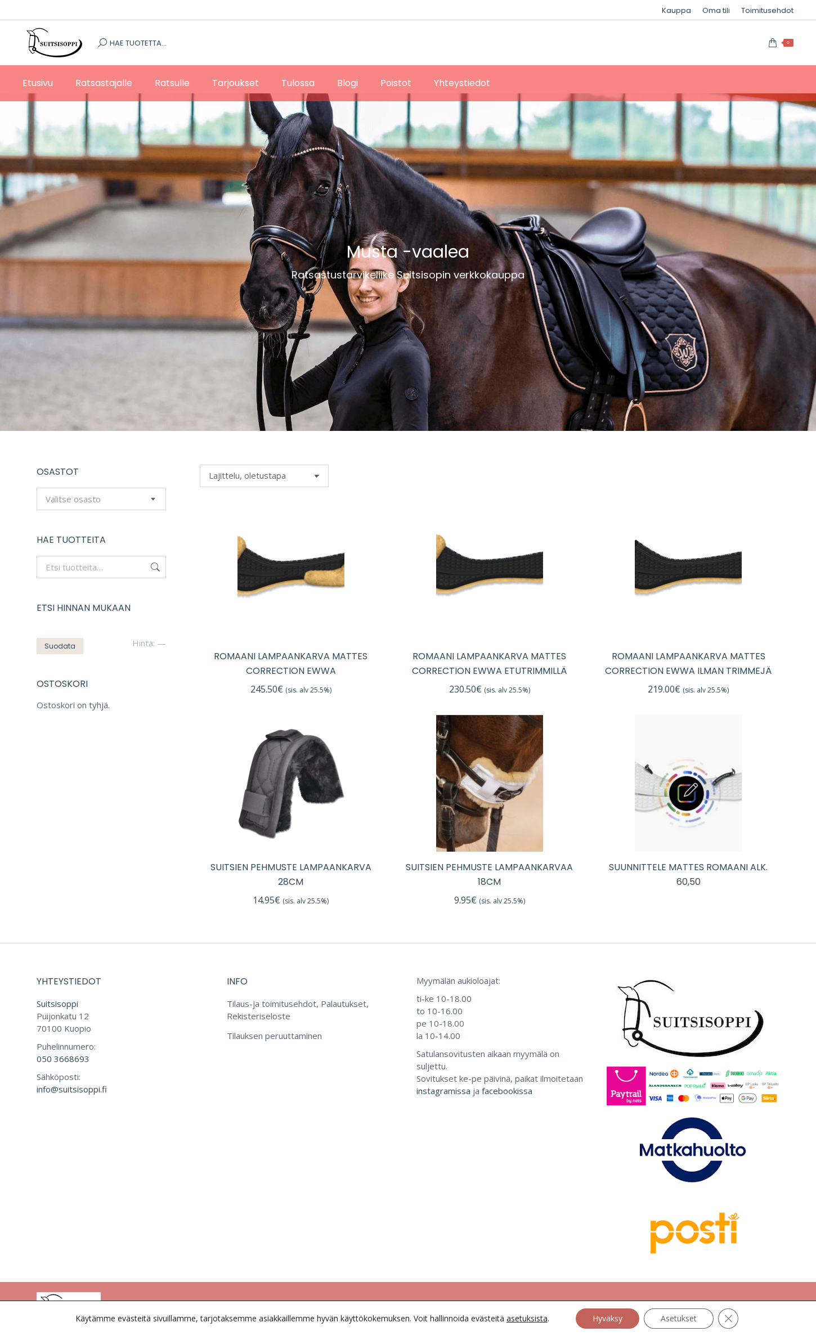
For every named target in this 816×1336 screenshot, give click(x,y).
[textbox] (73, 499)
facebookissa (507, 1090)
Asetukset (679, 1318)
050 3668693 (63, 1058)
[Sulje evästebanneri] (728, 1318)
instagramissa (443, 1090)
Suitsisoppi (57, 1003)
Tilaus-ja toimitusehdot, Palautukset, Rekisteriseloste (298, 1010)
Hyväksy (607, 1318)
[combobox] (101, 499)
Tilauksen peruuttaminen (274, 1035)
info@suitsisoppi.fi (72, 1089)
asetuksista (527, 1318)
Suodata (59, 646)
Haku (154, 567)
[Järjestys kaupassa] (264, 476)
